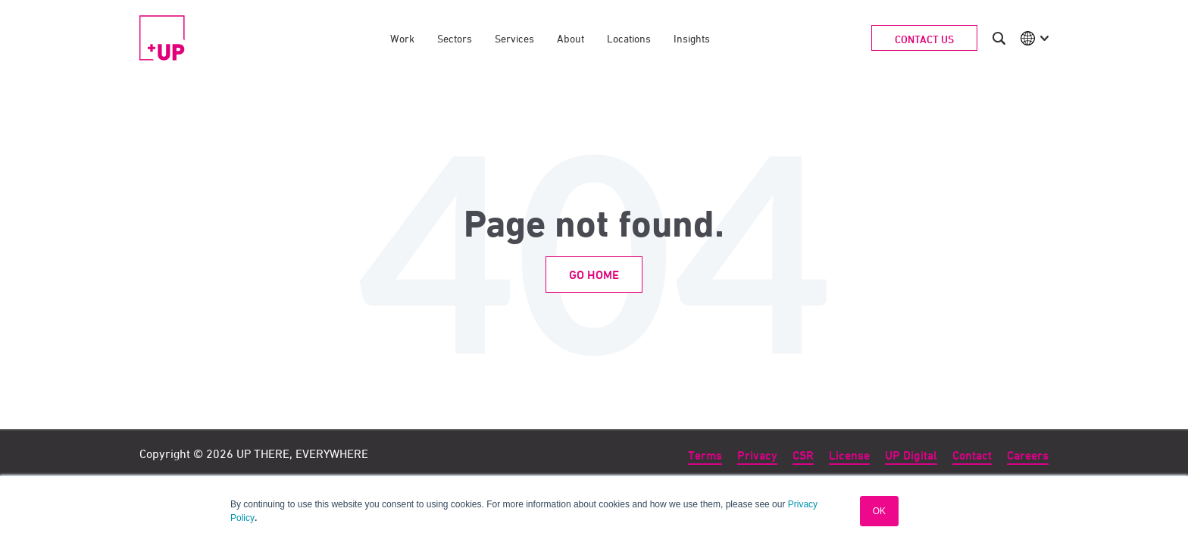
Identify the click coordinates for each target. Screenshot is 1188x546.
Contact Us (924, 39)
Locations (629, 38)
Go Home (594, 275)
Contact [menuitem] (972, 455)
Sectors (454, 38)
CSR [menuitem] (803, 455)
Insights (692, 38)
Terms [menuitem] (705, 455)
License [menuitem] (849, 455)
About (570, 38)
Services (514, 38)
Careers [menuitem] (1028, 455)
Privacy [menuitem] (757, 455)
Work (402, 38)
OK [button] (879, 511)
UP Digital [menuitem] (911, 455)
